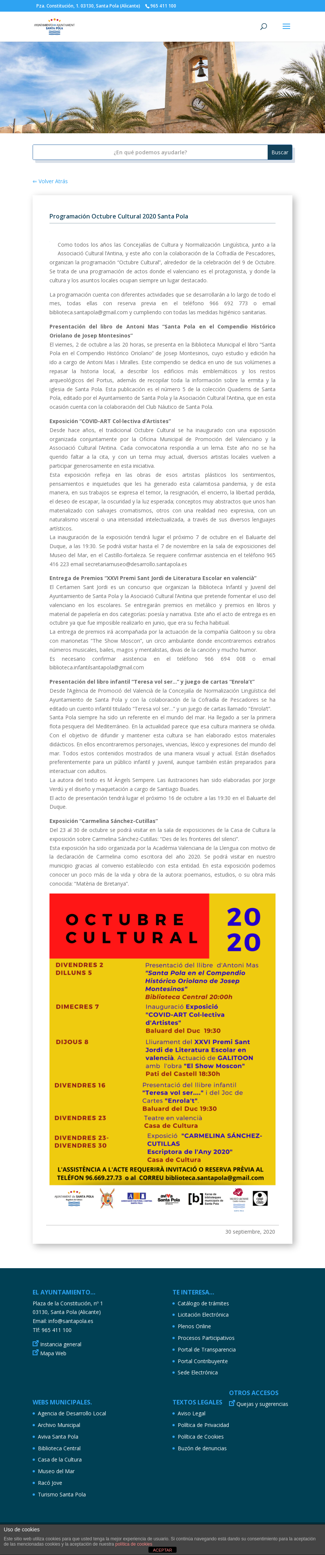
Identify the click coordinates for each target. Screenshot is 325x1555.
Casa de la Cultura (60, 1459)
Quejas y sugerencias (262, 1403)
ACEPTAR (162, 1550)
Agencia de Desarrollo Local (72, 1413)
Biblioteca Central (59, 1448)
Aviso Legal (191, 1413)
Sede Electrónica (198, 1372)
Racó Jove (50, 1482)
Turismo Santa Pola (62, 1494)
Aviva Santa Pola (58, 1436)
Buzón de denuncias (202, 1448)
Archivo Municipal (59, 1424)
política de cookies (134, 1544)
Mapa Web (53, 1353)
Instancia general (60, 1344)
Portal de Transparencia (207, 1349)
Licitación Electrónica (203, 1314)
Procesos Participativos (206, 1337)
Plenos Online (194, 1326)
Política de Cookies (201, 1436)
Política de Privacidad (203, 1424)
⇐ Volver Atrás (50, 181)
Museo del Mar (56, 1471)
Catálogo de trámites (203, 1303)
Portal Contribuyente (203, 1361)
